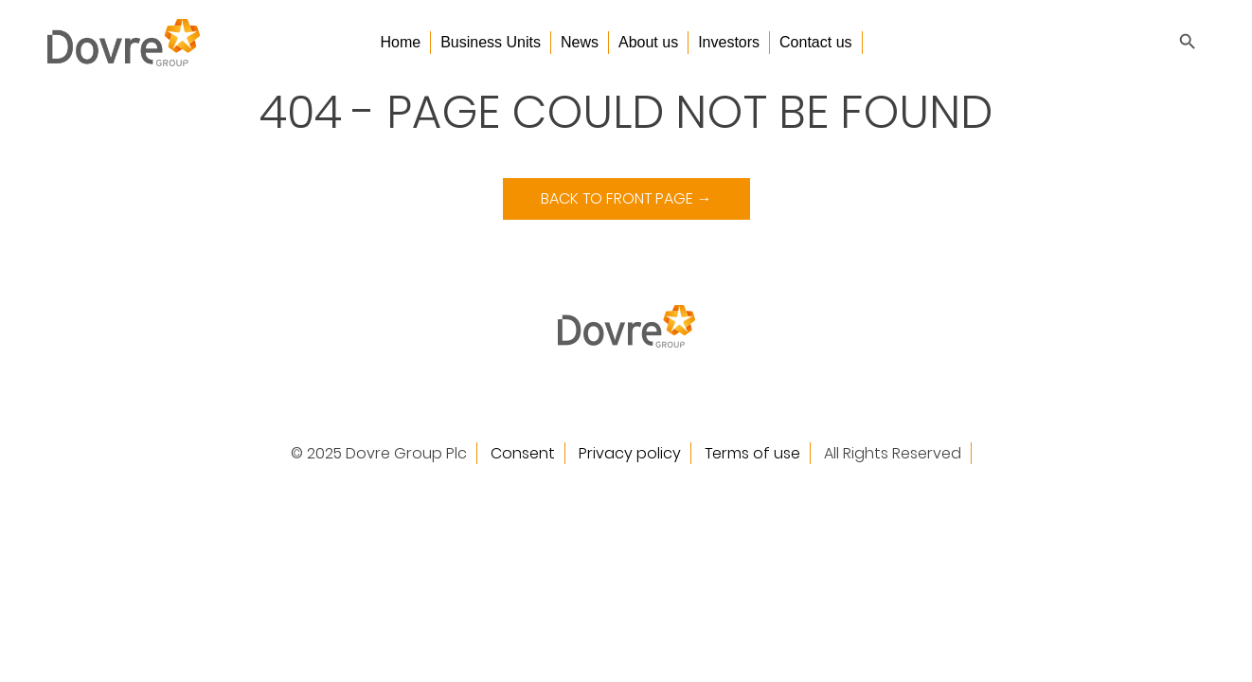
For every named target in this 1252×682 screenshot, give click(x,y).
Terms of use (752, 453)
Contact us (815, 42)
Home (400, 42)
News (580, 42)
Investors (729, 42)
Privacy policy (630, 453)
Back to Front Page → (626, 198)
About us (648, 42)
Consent (523, 453)
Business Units (490, 42)
